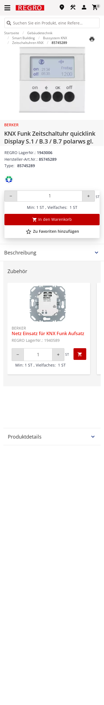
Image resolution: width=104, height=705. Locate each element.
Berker (11, 124)
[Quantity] (49, 196)
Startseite (11, 33)
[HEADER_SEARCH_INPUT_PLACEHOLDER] (52, 23)
